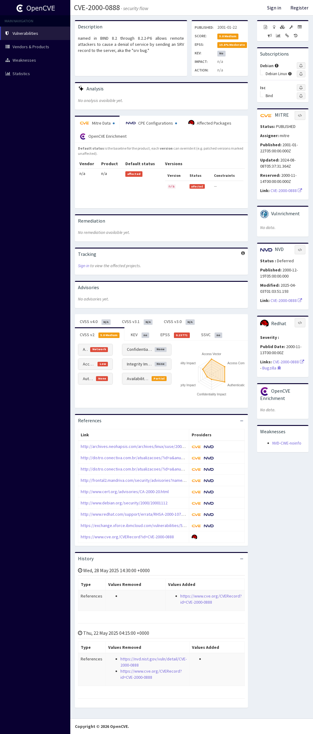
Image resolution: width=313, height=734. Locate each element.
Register (299, 8)
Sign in (274, 8)
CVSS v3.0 (179, 322)
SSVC (212, 335)
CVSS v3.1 (137, 322)
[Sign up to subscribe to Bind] (301, 96)
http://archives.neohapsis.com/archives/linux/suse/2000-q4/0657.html (144, 446)
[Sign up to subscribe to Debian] (301, 65)
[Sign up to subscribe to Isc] (301, 87)
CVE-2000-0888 (97, 7)
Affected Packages (209, 123)
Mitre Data (97, 123)
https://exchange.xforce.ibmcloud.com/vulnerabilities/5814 (135, 525)
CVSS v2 (100, 335)
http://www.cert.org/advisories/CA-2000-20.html (125, 491)
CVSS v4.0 (95, 322)
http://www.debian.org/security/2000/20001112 (124, 503)
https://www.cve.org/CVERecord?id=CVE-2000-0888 (127, 537)
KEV (140, 335)
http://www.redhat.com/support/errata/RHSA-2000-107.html (135, 514)
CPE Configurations (151, 123)
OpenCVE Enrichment (103, 136)
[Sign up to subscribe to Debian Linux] (301, 74)
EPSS (175, 335)
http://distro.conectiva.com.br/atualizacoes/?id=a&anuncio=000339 (142, 469)
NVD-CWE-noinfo (286, 443)
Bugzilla (271, 368)
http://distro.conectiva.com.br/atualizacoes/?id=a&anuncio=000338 (142, 457)
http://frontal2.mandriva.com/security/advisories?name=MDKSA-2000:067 (148, 480)
